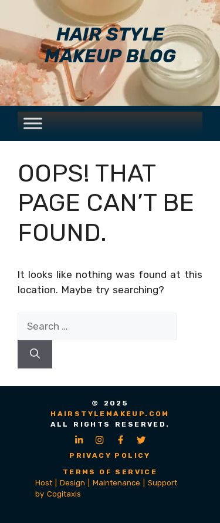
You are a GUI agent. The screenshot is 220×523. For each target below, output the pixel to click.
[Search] (35, 354)
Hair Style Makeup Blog (110, 45)
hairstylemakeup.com (110, 414)
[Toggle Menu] (32, 123)
